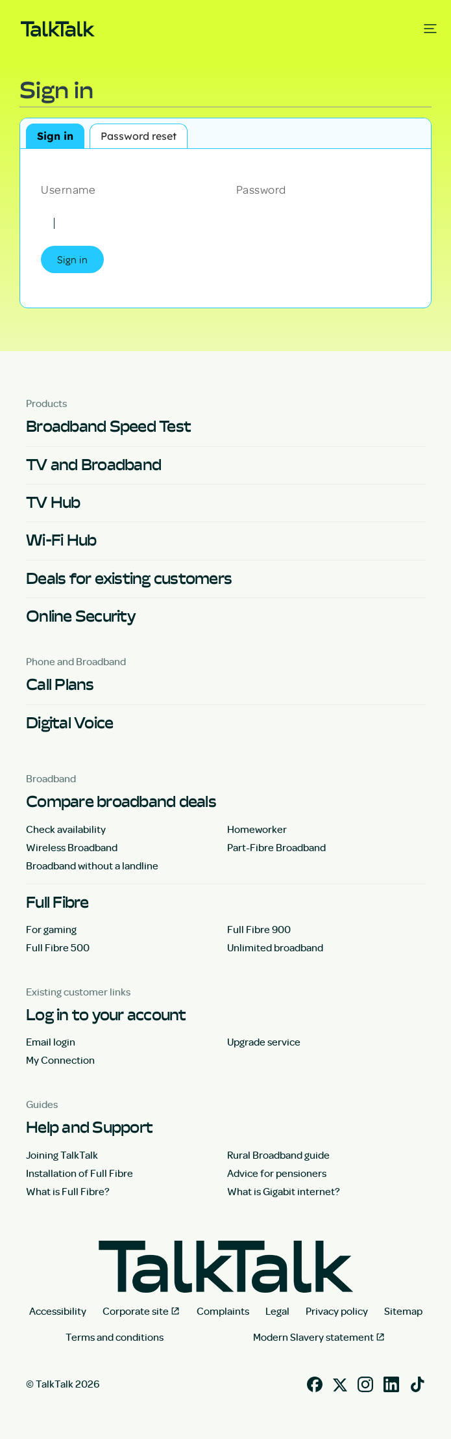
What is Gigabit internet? (283, 1191)
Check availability (66, 829)
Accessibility (57, 1310)
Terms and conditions (115, 1336)
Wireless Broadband (71, 847)
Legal (277, 1310)
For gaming (51, 929)
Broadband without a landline (92, 865)
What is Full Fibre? (68, 1191)
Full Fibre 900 (259, 929)
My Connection (60, 1059)
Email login (50, 1041)
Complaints (223, 1310)
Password (261, 188)
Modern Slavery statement (313, 1336)
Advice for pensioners (276, 1173)
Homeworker (257, 829)
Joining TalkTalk (62, 1154)
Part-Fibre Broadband (276, 847)
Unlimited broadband (275, 947)
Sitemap (403, 1310)
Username (68, 188)
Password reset (139, 135)
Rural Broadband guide (278, 1154)
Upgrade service (263, 1041)
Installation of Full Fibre (79, 1173)
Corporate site (136, 1310)
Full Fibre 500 (58, 947)
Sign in (55, 135)
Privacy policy (337, 1310)
